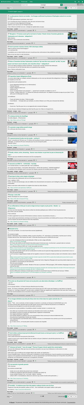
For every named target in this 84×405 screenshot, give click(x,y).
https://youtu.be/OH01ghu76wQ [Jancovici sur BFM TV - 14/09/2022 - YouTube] (67, 173)
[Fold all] (76, 8)
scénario (16, 189)
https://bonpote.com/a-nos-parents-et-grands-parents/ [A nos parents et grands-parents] (63, 382)
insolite (15, 223)
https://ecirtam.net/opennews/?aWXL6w (20, 187)
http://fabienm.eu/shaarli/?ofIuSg (19, 221)
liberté (10, 111)
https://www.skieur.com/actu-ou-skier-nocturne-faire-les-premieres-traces (29, 244)
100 (71, 7)
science (15, 56)
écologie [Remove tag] (20, 11)
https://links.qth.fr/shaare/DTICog (19, 198)
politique (21, 171)
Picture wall (24, 1)
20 (66, 7)
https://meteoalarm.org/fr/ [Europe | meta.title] (68, 202)
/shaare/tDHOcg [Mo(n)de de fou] (70, 277)
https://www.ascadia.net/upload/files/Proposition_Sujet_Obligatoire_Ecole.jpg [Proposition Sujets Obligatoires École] (64, 112)
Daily (31, 1)
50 (68, 7)
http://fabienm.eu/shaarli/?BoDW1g (19, 145)
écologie (11, 29)
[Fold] (75, 172)
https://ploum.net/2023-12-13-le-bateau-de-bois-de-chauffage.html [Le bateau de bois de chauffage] (62, 123)
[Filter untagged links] (11, 8)
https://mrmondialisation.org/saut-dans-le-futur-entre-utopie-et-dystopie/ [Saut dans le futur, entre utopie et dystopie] (63, 191)
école (19, 111)
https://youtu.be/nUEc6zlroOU (23, 389)
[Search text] (31, 5)
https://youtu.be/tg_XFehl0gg (18, 241)
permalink (20, 30)
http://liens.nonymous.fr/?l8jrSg (18, 326)
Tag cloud (16, 1)
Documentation (71, 402)
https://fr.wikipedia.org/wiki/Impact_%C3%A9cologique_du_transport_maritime (30, 272)
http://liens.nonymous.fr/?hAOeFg (19, 378)
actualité (16, 29)
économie (16, 359)
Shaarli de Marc (6, 1)
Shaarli (12, 402)
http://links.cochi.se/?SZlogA (17, 120)
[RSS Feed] (79, 1)
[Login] (82, 1)
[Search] (75, 1)
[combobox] (50, 5)
